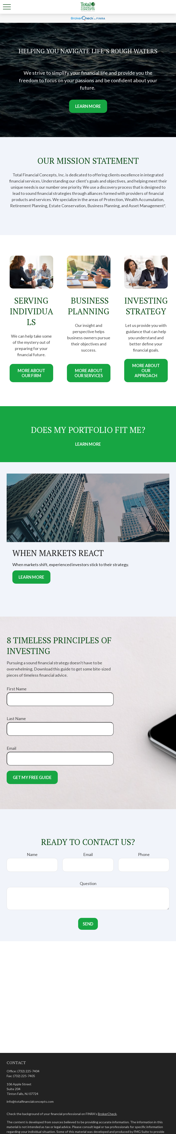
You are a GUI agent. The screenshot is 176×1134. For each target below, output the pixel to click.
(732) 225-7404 (28, 1071)
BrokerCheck (107, 1114)
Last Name (16, 718)
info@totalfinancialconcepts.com (30, 1101)
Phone (144, 854)
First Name (17, 688)
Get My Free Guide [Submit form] (32, 777)
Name (32, 854)
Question (88, 883)
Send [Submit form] (88, 923)
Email (11, 748)
